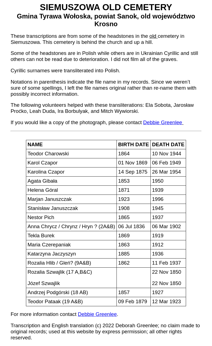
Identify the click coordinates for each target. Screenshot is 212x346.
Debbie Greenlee (162, 122)
